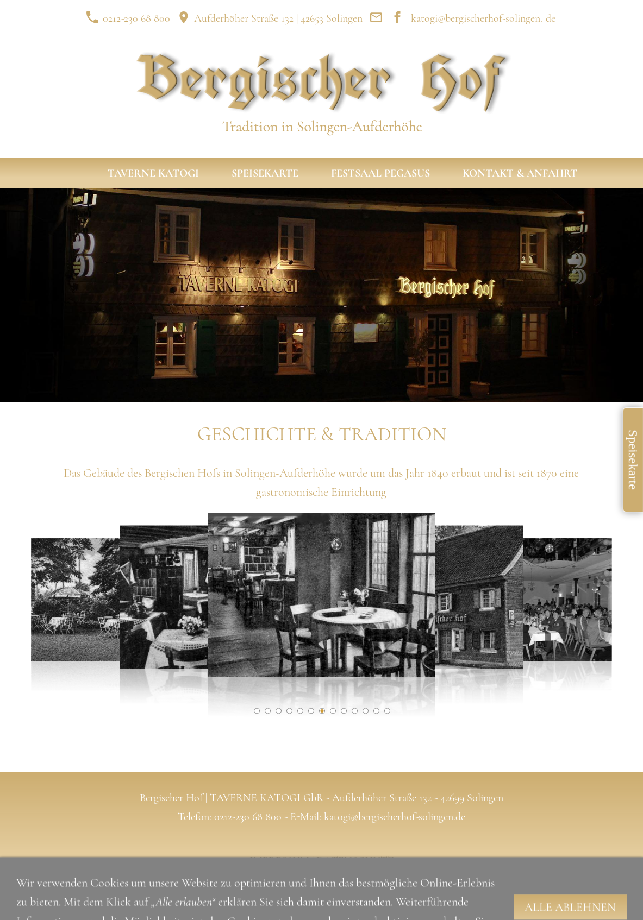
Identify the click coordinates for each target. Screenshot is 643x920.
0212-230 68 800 (128, 18)
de (550, 18)
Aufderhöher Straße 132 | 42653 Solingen (270, 18)
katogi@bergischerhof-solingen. (476, 18)
